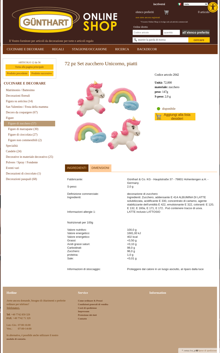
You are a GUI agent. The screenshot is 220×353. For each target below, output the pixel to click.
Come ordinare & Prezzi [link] (90, 300)
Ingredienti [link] (76, 168)
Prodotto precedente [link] (17, 73)
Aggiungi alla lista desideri (177, 116)
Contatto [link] (82, 318)
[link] (213, 7)
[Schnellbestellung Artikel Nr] (147, 32)
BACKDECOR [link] (147, 49)
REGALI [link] (58, 49)
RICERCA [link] (122, 49)
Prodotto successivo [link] (41, 73)
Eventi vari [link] (12, 168)
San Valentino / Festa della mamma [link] (27, 106)
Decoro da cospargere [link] (22, 112)
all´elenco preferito (195, 32)
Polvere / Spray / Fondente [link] (22, 162)
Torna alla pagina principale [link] (29, 66)
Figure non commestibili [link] (25, 140)
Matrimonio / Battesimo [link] (20, 90)
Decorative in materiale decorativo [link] (29, 156)
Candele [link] (14, 151)
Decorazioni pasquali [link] (21, 179)
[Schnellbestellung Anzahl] (171, 32)
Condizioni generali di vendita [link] (93, 304)
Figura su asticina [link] (19, 101)
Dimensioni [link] (100, 168)
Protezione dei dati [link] (87, 315)
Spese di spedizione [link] (207, 350)
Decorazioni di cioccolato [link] (23, 173)
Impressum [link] (83, 311)
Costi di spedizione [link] (87, 308)
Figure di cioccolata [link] (23, 134)
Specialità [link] (12, 145)
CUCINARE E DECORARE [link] (25, 49)
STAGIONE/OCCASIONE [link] (89, 49)
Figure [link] (10, 118)
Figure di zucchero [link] (22, 123)
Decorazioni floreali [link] (18, 95)
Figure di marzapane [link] (23, 129)
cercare (199, 40)
